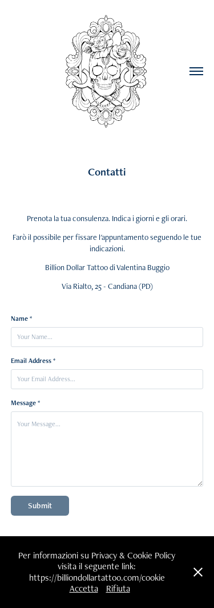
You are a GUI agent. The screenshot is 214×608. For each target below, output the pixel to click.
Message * (25, 402)
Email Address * (33, 360)
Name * (21, 318)
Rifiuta (118, 588)
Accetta (84, 588)
